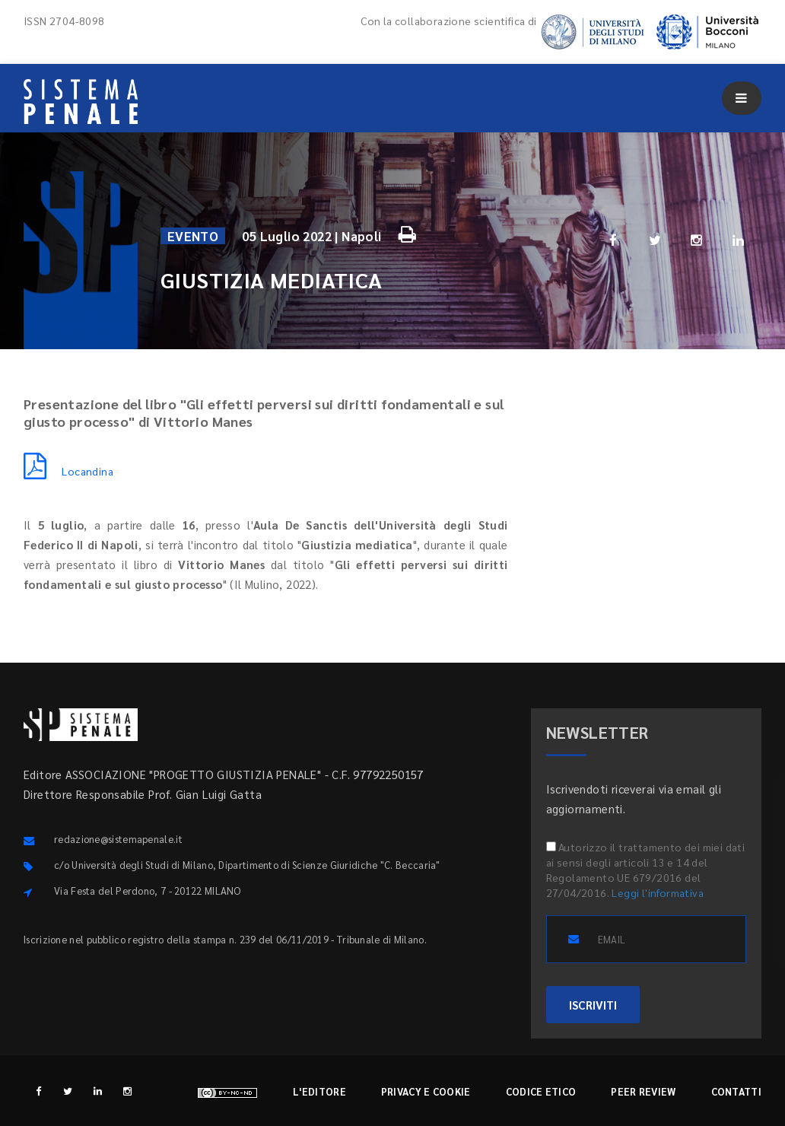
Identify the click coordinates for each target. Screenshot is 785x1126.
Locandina (68, 471)
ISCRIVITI (593, 1004)
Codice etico (541, 1091)
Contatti (736, 1091)
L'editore (319, 1091)
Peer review (643, 1091)
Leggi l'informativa (658, 892)
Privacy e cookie (426, 1091)
